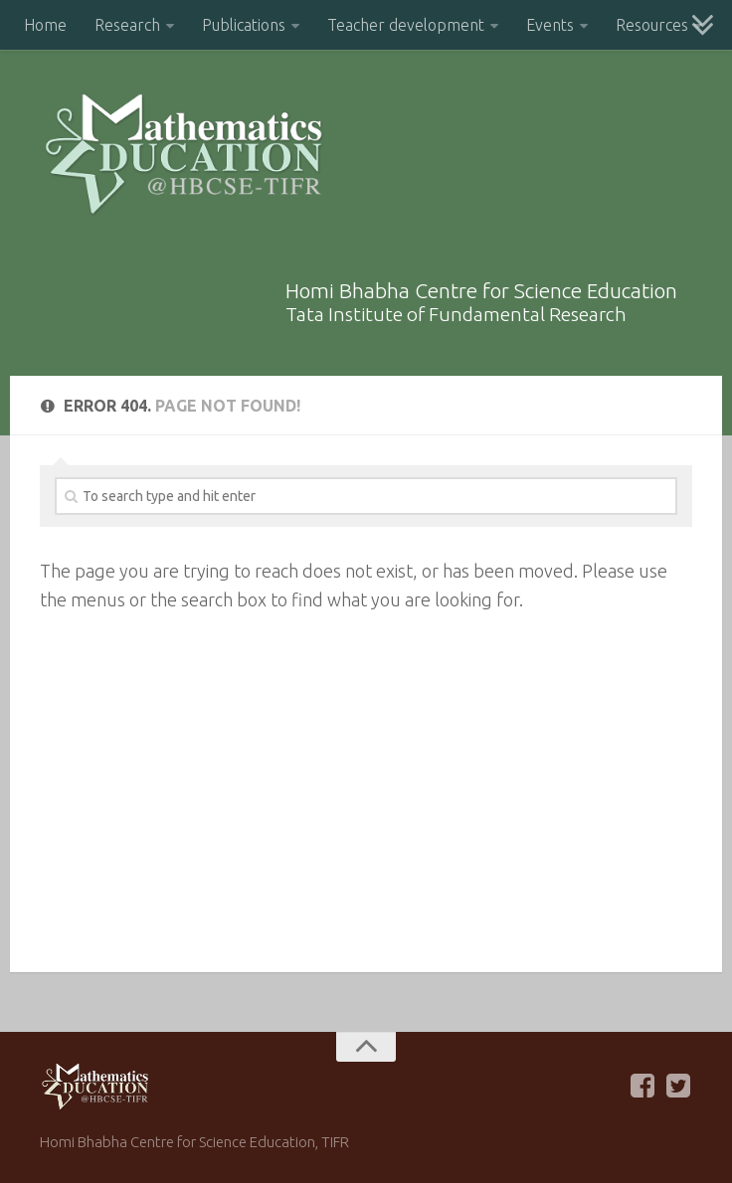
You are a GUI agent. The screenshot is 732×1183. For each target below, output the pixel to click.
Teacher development (405, 25)
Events (550, 25)
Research (127, 25)
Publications (243, 25)
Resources (652, 25)
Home (45, 25)
